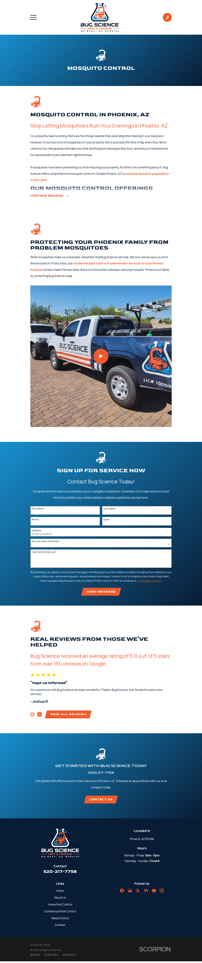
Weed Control (60, 920)
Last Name (109, 509)
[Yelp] (138, 892)
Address (36, 531)
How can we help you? (44, 552)
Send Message (101, 592)
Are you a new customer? (46, 541)
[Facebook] (122, 892)
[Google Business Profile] (130, 892)
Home (60, 892)
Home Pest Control (60, 906)
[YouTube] (154, 892)
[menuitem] (35, 956)
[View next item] (39, 715)
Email (106, 520)
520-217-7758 (60, 873)
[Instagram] (162, 892)
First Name (38, 509)
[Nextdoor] (146, 892)
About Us (60, 899)
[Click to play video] (101, 356)
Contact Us (101, 800)
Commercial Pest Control (60, 913)
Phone (35, 520)
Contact (60, 926)
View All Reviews (68, 715)
